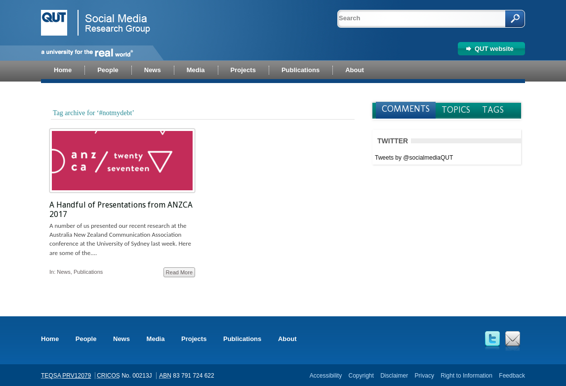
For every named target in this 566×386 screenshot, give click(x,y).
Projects (193, 339)
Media (156, 339)
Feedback (512, 375)
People (86, 339)
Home (50, 339)
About (287, 339)
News (64, 272)
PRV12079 (76, 375)
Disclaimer (394, 375)
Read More (179, 272)
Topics (456, 109)
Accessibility (326, 375)
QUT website (494, 48)
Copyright (360, 375)
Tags (493, 109)
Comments (406, 108)
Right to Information (466, 375)
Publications (88, 272)
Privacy (424, 375)
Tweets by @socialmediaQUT (414, 157)
